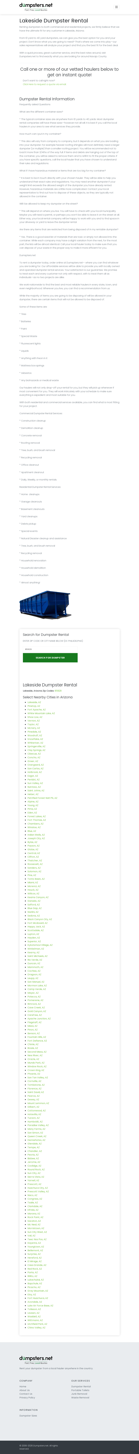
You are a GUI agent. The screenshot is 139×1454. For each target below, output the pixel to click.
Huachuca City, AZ (38, 1188)
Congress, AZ (35, 1198)
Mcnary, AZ (34, 728)
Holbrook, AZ (35, 772)
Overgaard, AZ (36, 764)
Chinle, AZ (33, 1044)
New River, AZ (35, 1055)
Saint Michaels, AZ (38, 956)
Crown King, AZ (36, 1070)
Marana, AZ (34, 1213)
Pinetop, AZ (34, 706)
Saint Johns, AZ (36, 790)
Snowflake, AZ (35, 739)
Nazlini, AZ (33, 912)
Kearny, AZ (33, 952)
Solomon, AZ (34, 871)
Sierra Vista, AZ (36, 1176)
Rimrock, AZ (34, 1004)
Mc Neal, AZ (34, 1224)
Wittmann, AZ (35, 1320)
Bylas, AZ (32, 842)
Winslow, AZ (34, 827)
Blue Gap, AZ (35, 908)
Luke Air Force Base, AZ (40, 1305)
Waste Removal (80, 1397)
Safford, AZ (34, 904)
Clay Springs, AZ (36, 750)
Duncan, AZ (34, 963)
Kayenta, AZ (34, 1243)
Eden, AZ (32, 812)
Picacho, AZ (34, 1287)
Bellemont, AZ (35, 1250)
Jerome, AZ (34, 1162)
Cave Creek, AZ (36, 1007)
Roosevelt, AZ (35, 864)
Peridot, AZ (34, 779)
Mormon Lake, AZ (37, 985)
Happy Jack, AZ (36, 926)
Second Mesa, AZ (37, 1051)
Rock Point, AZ (35, 1217)
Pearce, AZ (34, 1096)
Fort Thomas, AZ (37, 820)
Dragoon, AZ (34, 974)
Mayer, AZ (33, 993)
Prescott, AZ (34, 1184)
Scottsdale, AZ (36, 930)
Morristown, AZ (36, 1228)
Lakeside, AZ (34, 702)
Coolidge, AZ (34, 1165)
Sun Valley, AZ (35, 783)
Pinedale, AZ (34, 731)
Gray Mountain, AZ (38, 1290)
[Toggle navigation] (116, 7)
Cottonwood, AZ (37, 1110)
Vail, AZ (31, 1235)
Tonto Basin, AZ (36, 879)
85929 (58, 690)
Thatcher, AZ (35, 860)
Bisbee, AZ (33, 1158)
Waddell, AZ (34, 1316)
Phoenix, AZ (34, 1073)
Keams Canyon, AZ (38, 897)
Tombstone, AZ (36, 1085)
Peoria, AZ (33, 1154)
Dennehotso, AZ (36, 1140)
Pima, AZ (32, 809)
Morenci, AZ (34, 886)
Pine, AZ (32, 875)
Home (22, 1386)
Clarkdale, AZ (35, 1206)
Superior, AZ (34, 941)
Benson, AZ (34, 1033)
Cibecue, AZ (34, 753)
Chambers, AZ (36, 823)
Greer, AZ (33, 761)
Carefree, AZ (35, 1015)
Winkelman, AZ (36, 948)
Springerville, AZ (36, 746)
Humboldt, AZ (35, 1121)
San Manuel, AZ (36, 981)
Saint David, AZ (36, 1092)
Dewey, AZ (33, 1099)
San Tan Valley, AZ (38, 1077)
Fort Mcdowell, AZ (38, 923)
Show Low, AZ (35, 717)
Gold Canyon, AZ (37, 1011)
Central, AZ (34, 853)
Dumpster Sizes (28, 1415)
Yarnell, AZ (33, 1180)
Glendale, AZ (35, 1143)
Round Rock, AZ (36, 1169)
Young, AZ (33, 805)
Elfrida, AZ (33, 1210)
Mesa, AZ (32, 1026)
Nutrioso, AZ (34, 787)
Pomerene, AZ (35, 1000)
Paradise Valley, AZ (38, 1125)
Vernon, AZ (34, 720)
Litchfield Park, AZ (37, 1324)
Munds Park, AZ (36, 1062)
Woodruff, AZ (35, 735)
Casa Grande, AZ (37, 1265)
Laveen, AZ (33, 1313)
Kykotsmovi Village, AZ (40, 945)
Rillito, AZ (32, 1276)
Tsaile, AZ (33, 1202)
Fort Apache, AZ (37, 709)
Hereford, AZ (35, 1257)
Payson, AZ (34, 845)
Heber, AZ (33, 794)
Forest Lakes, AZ (37, 816)
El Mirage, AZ (35, 1261)
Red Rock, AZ (35, 1268)
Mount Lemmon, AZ (38, 1103)
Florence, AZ (34, 1088)
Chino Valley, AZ (36, 1327)
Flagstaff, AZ (34, 1022)
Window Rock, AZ (37, 1066)
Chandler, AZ (35, 1151)
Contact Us (25, 1394)
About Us (24, 1390)
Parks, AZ (33, 1272)
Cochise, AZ (34, 971)
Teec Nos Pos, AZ (37, 1239)
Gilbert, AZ (33, 1107)
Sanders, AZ (34, 867)
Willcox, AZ (33, 893)
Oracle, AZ (33, 1059)
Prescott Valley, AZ (38, 1191)
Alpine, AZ (33, 801)
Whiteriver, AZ (35, 742)
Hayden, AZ (34, 937)
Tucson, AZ (34, 1118)
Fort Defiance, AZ (37, 1040)
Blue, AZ (32, 831)
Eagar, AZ (33, 776)
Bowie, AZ (33, 1048)
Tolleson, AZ (34, 1309)
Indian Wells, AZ (36, 834)
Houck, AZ (33, 889)
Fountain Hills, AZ (37, 1037)
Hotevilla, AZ (34, 1114)
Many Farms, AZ (36, 1129)
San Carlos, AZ (36, 768)
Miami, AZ (33, 882)
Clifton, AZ (33, 856)
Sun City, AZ (34, 1173)
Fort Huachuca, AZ (38, 1298)
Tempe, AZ (34, 1147)
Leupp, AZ (33, 978)
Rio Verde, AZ (35, 959)
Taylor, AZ (33, 724)
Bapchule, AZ (35, 1283)
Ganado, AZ (34, 901)
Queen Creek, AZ (37, 1136)
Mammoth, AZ (35, 967)
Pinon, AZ (33, 1029)
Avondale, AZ (35, 1302)
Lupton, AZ (33, 934)
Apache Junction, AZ (39, 1018)
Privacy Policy (27, 1397)
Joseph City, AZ (36, 838)
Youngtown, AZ (36, 1246)
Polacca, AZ (34, 996)
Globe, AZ (33, 849)
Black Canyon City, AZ (40, 919)
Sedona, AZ (34, 915)
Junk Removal (79, 1394)
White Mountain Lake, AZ (41, 713)
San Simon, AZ (35, 1132)
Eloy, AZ (32, 1294)
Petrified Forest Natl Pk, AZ (42, 798)
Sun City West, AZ (37, 1232)
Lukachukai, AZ (36, 1279)
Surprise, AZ (34, 1254)
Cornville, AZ (34, 1081)
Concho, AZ (34, 757)
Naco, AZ (32, 1195)
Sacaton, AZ (34, 1221)
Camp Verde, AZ (37, 989)
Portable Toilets (80, 1390)
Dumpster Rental (81, 1386)
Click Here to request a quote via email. (44, 84)
